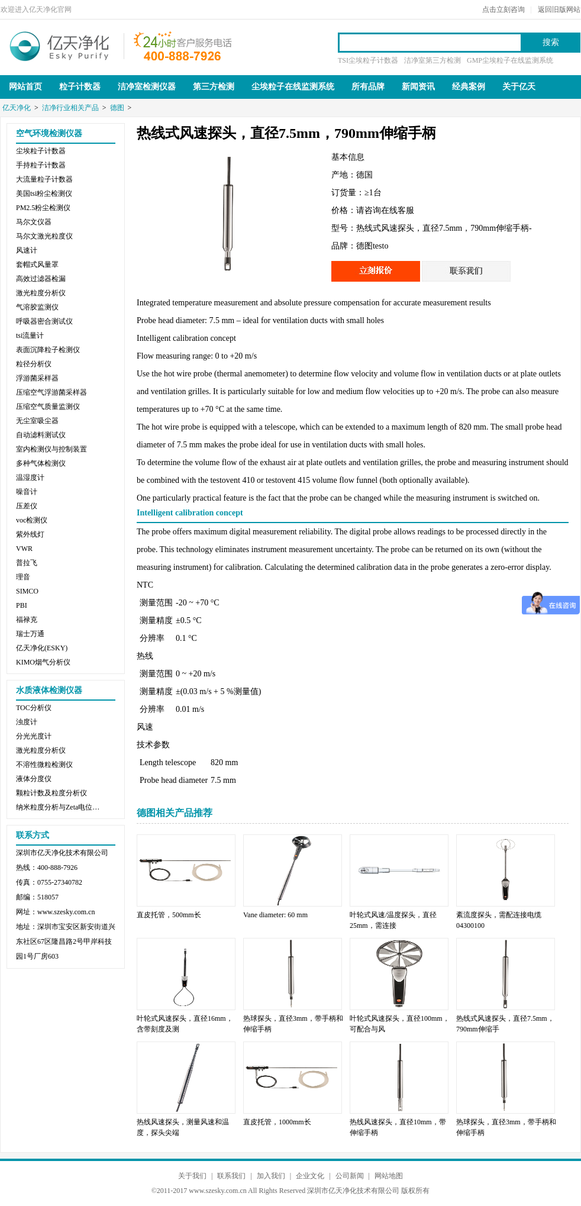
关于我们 (192, 1176)
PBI (21, 605)
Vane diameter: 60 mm (275, 915)
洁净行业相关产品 (70, 108)
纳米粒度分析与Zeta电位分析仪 (60, 807)
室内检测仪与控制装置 (51, 449)
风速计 (26, 250)
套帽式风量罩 (37, 264)
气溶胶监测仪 (37, 307)
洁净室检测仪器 (147, 86)
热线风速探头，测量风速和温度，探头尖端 (183, 1127)
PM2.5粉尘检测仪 (43, 208)
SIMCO (27, 591)
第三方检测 (213, 86)
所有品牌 (368, 86)
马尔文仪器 (33, 222)
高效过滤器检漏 (41, 279)
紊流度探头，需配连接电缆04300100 (498, 920)
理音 (23, 577)
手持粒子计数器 (41, 165)
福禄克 (26, 619)
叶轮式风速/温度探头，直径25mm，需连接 (393, 920)
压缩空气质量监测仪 (48, 406)
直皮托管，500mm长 (169, 915)
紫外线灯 (30, 534)
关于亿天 (518, 86)
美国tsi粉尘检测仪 (44, 193)
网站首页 (25, 86)
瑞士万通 (30, 634)
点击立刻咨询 (503, 9)
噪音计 (26, 492)
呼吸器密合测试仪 (44, 321)
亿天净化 (59, 45)
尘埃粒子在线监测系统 (292, 86)
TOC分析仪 (33, 708)
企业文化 (310, 1176)
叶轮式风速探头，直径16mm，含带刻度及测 (185, 1023)
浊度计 (26, 722)
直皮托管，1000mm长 (277, 1122)
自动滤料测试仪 (41, 435)
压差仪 (26, 506)
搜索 (551, 42)
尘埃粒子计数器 (41, 151)
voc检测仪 (31, 520)
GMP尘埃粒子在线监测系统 (510, 60)
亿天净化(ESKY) (41, 648)
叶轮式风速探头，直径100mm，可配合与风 (400, 1023)
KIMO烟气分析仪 (43, 662)
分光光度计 (33, 736)
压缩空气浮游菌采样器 (51, 392)
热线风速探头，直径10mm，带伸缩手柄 (398, 1127)
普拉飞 (26, 563)
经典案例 (468, 86)
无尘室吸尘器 (37, 421)
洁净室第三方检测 (432, 60)
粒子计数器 (80, 86)
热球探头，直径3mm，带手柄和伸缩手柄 (293, 1023)
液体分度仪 (33, 779)
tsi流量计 (30, 335)
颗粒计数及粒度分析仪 (51, 793)
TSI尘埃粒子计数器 (368, 60)
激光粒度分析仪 (41, 293)
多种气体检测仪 (41, 463)
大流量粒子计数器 (44, 179)
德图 (117, 108)
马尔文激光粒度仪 (44, 236)
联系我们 (231, 1176)
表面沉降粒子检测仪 (48, 350)
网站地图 (389, 1176)
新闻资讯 (418, 86)
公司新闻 (349, 1176)
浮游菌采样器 (37, 378)
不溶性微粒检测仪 (44, 764)
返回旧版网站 (559, 9)
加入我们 (271, 1176)
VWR (24, 548)
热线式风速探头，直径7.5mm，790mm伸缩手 (505, 1023)
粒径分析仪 (33, 364)
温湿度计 (30, 477)
